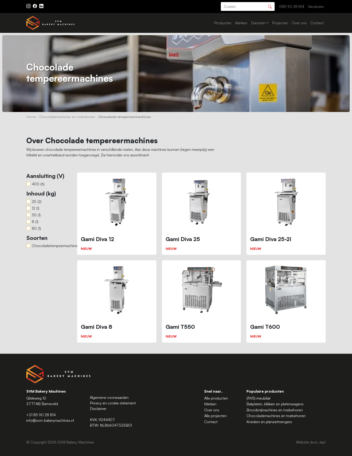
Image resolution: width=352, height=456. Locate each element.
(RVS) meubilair (258, 398)
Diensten (258, 23)
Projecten (280, 23)
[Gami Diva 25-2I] (286, 214)
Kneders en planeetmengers (269, 421)
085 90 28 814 (291, 6)
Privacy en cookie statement (113, 403)
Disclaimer (98, 408)
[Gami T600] (286, 301)
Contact (317, 23)
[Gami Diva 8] (116, 301)
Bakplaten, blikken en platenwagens (274, 404)
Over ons (299, 23)
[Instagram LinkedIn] (41, 5)
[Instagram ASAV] (28, 5)
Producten (222, 23)
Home (31, 117)
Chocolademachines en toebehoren (67, 117)
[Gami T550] (201, 301)
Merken (241, 23)
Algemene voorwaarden (109, 397)
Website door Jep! (311, 442)
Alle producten (216, 398)
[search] (248, 6)
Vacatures (316, 6)
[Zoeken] (270, 6)
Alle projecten (215, 415)
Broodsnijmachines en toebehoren (274, 410)
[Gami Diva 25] (201, 214)
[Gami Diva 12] (116, 214)
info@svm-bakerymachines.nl (50, 420)
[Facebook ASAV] (35, 5)
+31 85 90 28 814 (41, 415)
